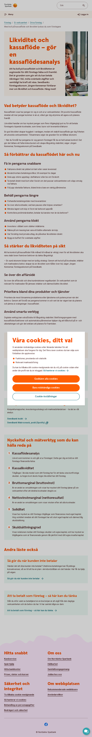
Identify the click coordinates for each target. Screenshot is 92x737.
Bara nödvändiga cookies (46, 387)
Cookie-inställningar (46, 396)
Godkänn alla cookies (46, 379)
